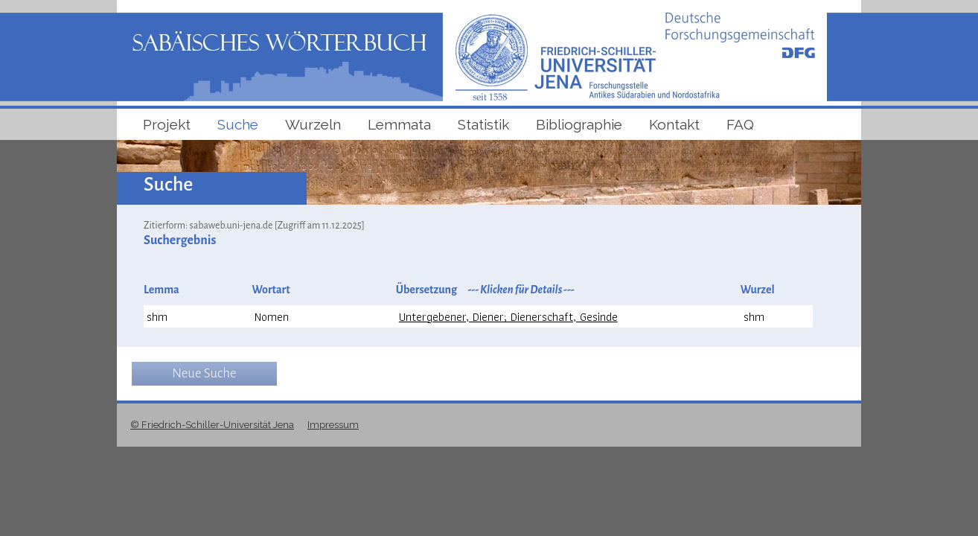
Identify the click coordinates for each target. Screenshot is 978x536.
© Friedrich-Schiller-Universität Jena (212, 424)
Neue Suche (204, 373)
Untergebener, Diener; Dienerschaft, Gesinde (508, 316)
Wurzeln (313, 124)
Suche (237, 124)
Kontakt (674, 124)
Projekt (167, 124)
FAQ (740, 124)
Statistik (483, 124)
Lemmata (399, 124)
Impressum (333, 424)
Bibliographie (579, 124)
